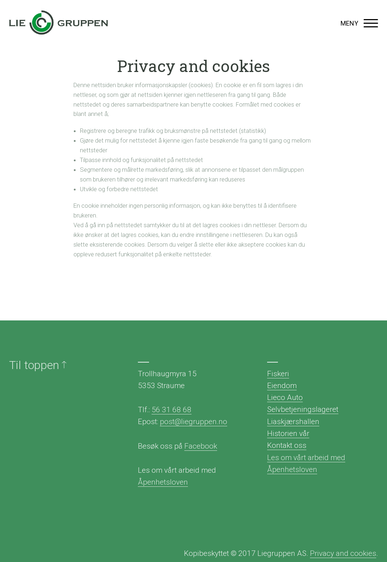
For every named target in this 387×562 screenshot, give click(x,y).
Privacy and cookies (343, 553)
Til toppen (37, 365)
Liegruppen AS (58, 23)
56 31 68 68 (172, 409)
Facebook (200, 446)
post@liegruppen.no (193, 421)
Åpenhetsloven (163, 482)
